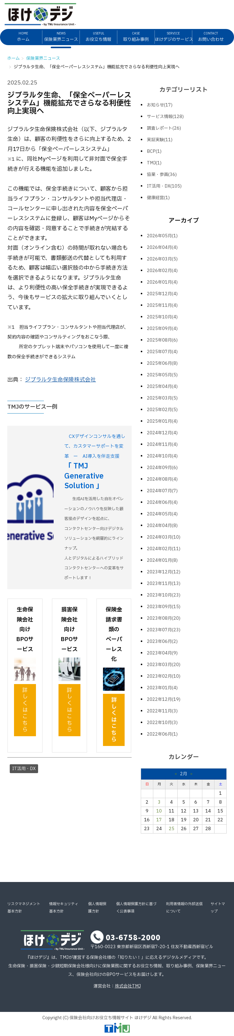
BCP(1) (154, 151)
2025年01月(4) (162, 421)
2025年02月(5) (162, 410)
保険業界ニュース (61, 36)
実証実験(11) (159, 140)
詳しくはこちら (25, 710)
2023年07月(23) (163, 630)
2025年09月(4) (162, 328)
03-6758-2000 (133, 937)
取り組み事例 (135, 36)
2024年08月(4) (162, 479)
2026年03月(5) (162, 259)
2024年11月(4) (162, 444)
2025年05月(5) (162, 375)
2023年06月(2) (162, 641)
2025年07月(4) (162, 352)
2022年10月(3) (162, 722)
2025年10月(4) (162, 317)
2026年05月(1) (162, 236)
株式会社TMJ (128, 986)
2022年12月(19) (163, 699)
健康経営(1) (158, 198)
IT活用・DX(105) (164, 186)
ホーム (23, 36)
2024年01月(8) (162, 560)
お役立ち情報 (98, 36)
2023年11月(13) (163, 583)
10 (159, 811)
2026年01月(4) (162, 282)
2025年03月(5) (162, 398)
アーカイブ (183, 220)
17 (159, 820)
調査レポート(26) (164, 128)
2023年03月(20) (163, 664)
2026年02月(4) (162, 270)
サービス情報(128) (165, 116)
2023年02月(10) (163, 676)
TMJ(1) (154, 163)
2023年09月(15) (163, 607)
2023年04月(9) (162, 653)
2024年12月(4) (162, 433)
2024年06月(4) (162, 502)
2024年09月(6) (162, 467)
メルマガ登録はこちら (188, 10)
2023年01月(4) (162, 688)
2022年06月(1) (162, 734)
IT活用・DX (24, 768)
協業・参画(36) (162, 174)
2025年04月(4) (162, 386)
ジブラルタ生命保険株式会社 (60, 380)
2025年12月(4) (162, 294)
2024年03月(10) (163, 537)
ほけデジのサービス (173, 36)
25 (171, 829)
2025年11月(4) (162, 305)
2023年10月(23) (163, 595)
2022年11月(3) (162, 711)
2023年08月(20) (163, 618)
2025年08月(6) (162, 340)
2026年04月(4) (162, 247)
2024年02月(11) (163, 549)
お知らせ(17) (159, 105)
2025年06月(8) (162, 363)
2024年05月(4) (162, 514)
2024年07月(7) (162, 491)
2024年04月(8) (162, 525)
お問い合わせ (210, 36)
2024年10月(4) (162, 456)
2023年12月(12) (163, 572)
